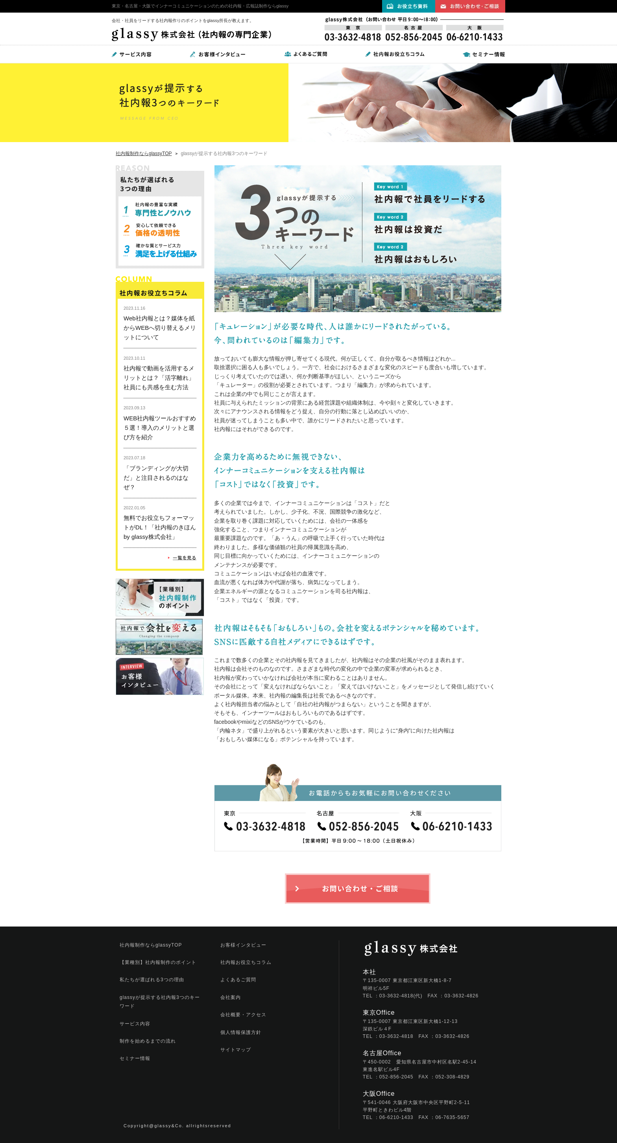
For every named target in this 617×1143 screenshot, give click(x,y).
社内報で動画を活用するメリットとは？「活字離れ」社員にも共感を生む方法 (159, 377)
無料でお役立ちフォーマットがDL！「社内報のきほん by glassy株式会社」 (160, 527)
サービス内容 (135, 1023)
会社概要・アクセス (243, 1014)
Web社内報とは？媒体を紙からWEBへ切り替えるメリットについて (160, 327)
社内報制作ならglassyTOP (144, 153)
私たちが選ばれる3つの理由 (152, 979)
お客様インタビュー (243, 945)
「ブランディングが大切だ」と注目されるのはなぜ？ (156, 477)
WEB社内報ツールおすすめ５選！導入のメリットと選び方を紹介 (160, 427)
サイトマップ (235, 1049)
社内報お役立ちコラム (246, 962)
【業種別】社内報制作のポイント (158, 962)
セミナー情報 (135, 1058)
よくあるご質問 (238, 979)
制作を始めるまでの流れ (148, 1041)
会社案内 (230, 997)
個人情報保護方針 (240, 1032)
